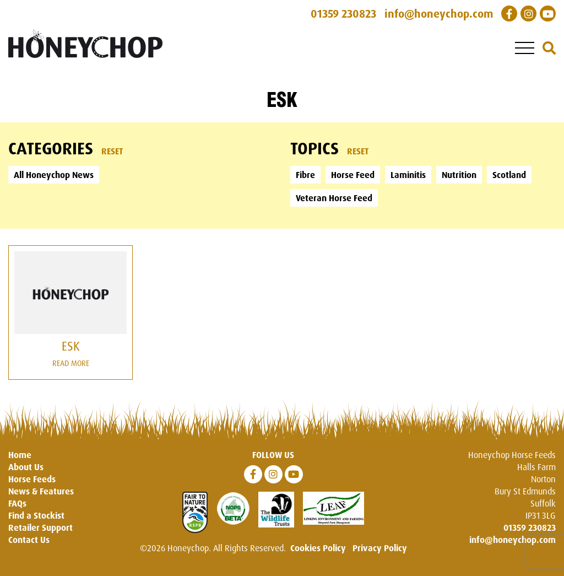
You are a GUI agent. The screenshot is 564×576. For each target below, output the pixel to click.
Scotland (509, 174)
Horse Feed (353, 174)
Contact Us (29, 539)
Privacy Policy (379, 547)
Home (19, 454)
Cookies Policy (318, 547)
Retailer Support (40, 527)
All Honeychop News (54, 174)
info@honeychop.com (512, 539)
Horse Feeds (32, 479)
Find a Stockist (36, 515)
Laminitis (408, 174)
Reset (112, 151)
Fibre (305, 174)
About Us (26, 466)
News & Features (41, 491)
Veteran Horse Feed (334, 197)
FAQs (17, 503)
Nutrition (459, 174)
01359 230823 (529, 527)
